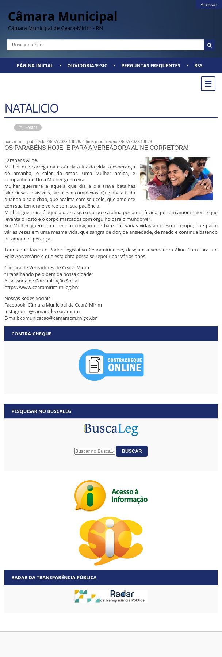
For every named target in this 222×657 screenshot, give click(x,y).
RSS (198, 65)
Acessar (208, 4)
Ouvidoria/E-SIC (87, 65)
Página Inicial (35, 65)
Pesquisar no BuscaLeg (41, 411)
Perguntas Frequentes (150, 65)
